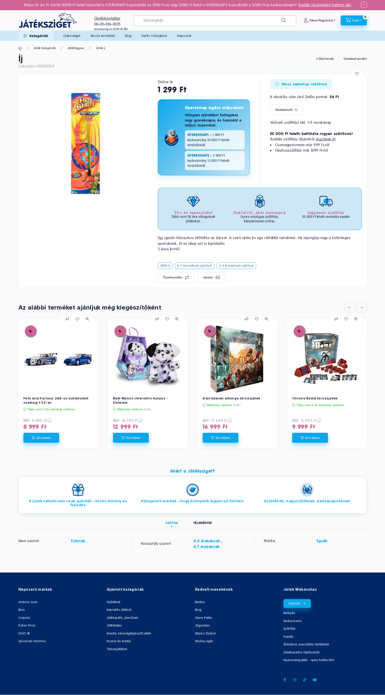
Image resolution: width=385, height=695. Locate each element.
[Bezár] (364, 5)
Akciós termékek (103, 36)
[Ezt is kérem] (41, 438)
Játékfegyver (75, 48)
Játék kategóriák (45, 48)
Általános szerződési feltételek (306, 644)
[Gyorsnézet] (87, 319)
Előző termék (326, 59)
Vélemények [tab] (202, 523)
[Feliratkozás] (286, 110)
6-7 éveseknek (207, 546)
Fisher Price (27, 625)
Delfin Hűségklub (154, 36)
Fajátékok (114, 602)
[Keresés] (283, 20)
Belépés (289, 613)
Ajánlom (208, 277)
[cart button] (354, 20)
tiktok (305, 680)
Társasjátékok (117, 649)
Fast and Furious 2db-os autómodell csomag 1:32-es (56, 400)
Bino (21, 610)
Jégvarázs (202, 625)
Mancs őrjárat (205, 633)
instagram (295, 680)
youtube (315, 680)
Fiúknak (78, 541)
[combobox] (215, 20)
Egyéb (322, 541)
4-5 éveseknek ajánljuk (236, 265)
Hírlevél (294, 603)
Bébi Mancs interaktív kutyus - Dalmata (140, 400)
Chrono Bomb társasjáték (315, 398)
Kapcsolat (184, 36)
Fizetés (288, 636)
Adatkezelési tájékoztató (301, 652)
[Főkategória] (20, 48)
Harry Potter (204, 618)
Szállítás (289, 629)
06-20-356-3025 (107, 24)
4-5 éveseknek (207, 541)
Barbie (200, 602)
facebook (285, 680)
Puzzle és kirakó (119, 641)
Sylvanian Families (32, 641)
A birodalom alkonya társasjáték (232, 398)
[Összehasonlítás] (67, 319)
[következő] (362, 307)
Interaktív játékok (119, 610)
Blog (128, 36)
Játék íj (100, 48)
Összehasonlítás (172, 277)
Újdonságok (72, 36)
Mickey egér (204, 641)
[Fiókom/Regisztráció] (319, 20)
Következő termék (354, 59)
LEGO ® (24, 633)
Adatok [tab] (171, 523)
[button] (35, 36)
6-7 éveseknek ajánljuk (194, 265)
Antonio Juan (28, 602)
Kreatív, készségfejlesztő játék (129, 633)
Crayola (24, 618)
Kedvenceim (292, 621)
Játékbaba (114, 625)
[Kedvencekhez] (357, 74)
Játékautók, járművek (122, 618)
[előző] (349, 307)
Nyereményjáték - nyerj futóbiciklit (308, 660)
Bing (198, 610)
